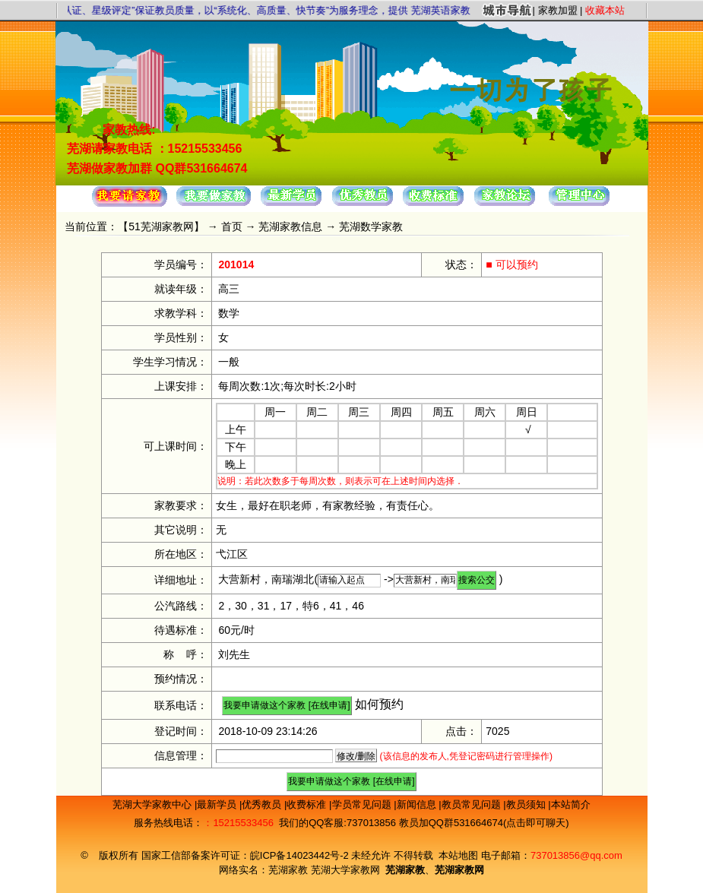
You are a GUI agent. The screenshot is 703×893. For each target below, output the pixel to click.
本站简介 (571, 804)
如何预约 (379, 704)
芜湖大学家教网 (345, 870)
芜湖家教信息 (290, 226)
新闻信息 (418, 804)
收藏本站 (605, 10)
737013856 (371, 822)
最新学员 (218, 804)
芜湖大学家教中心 (153, 804)
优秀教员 (263, 804)
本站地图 (458, 855)
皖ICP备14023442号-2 (301, 855)
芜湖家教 (288, 870)
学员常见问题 (363, 804)
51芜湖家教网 (161, 226)
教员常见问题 (473, 804)
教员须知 (527, 804)
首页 (231, 226)
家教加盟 (558, 10)
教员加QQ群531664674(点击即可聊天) (484, 822)
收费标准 (308, 804)
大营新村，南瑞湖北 (266, 579)
